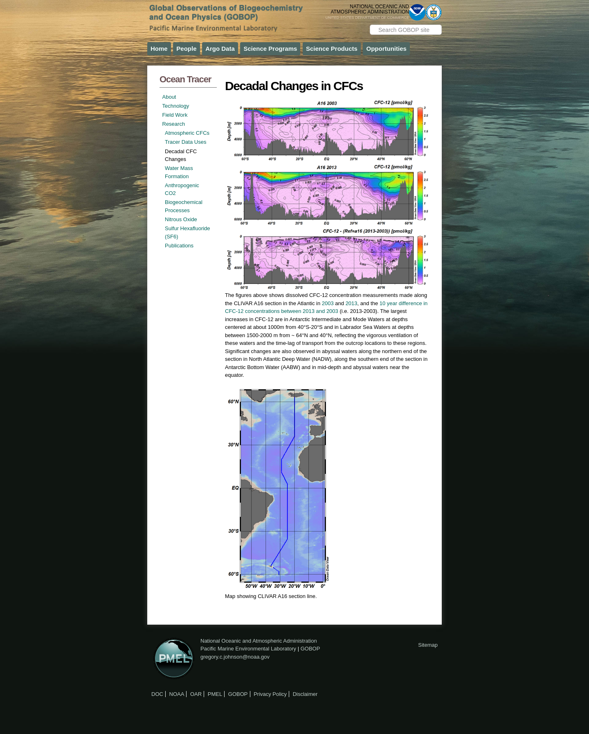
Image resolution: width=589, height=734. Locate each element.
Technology (175, 106)
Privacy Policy (270, 694)
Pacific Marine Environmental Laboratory (248, 649)
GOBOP (310, 649)
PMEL (215, 694)
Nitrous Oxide (181, 219)
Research (173, 124)
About (169, 97)
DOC (157, 694)
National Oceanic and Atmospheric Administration (258, 641)
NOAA (176, 694)
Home (159, 48)
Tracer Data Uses (185, 142)
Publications (179, 245)
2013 (351, 303)
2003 (328, 303)
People (186, 48)
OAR (196, 694)
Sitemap (428, 645)
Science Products (331, 48)
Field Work (175, 115)
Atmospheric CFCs (187, 133)
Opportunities (386, 48)
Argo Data (220, 48)
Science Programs (270, 48)
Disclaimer (305, 694)
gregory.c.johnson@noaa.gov (235, 657)
